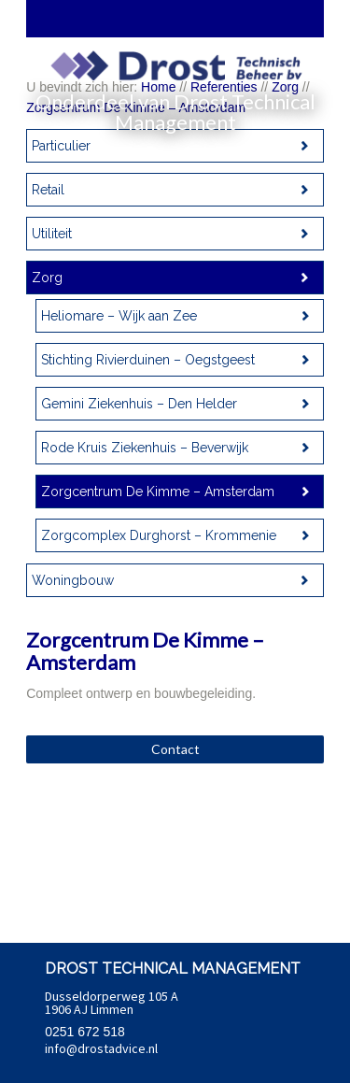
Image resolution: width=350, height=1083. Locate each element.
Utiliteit (52, 233)
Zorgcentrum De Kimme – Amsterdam (157, 491)
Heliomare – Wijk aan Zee (119, 315)
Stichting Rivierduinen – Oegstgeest (148, 359)
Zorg (47, 277)
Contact (175, 749)
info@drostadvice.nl (101, 1048)
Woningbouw (73, 580)
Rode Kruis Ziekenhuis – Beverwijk (144, 447)
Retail (48, 189)
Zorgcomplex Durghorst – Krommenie (158, 535)
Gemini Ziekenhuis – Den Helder (139, 403)
